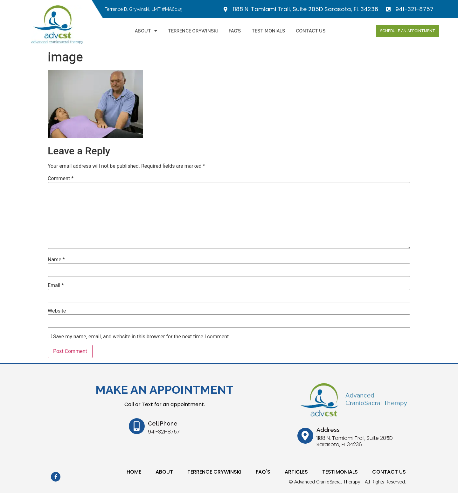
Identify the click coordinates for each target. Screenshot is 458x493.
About (146, 31)
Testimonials (268, 30)
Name (56, 259)
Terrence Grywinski (193, 30)
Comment (60, 178)
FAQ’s (235, 30)
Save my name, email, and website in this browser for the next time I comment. (141, 336)
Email (56, 285)
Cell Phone (162, 423)
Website (57, 310)
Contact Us (310, 30)
